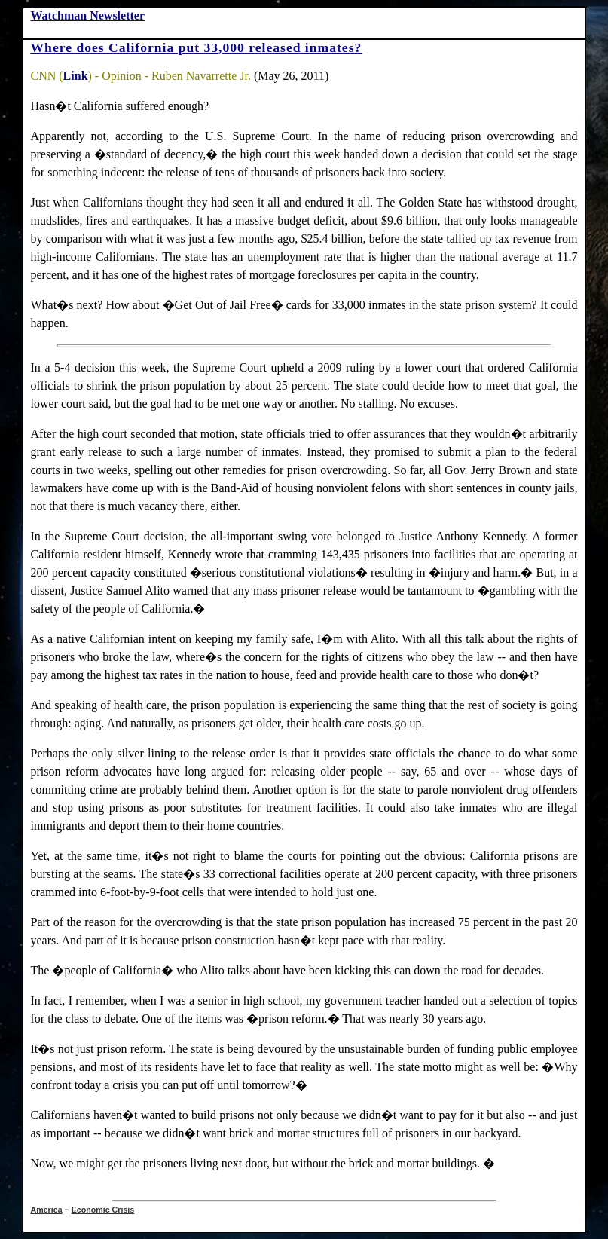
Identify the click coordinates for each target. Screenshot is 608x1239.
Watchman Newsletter (88, 15)
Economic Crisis (103, 1209)
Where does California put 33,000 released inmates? (196, 47)
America (47, 1209)
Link (75, 75)
